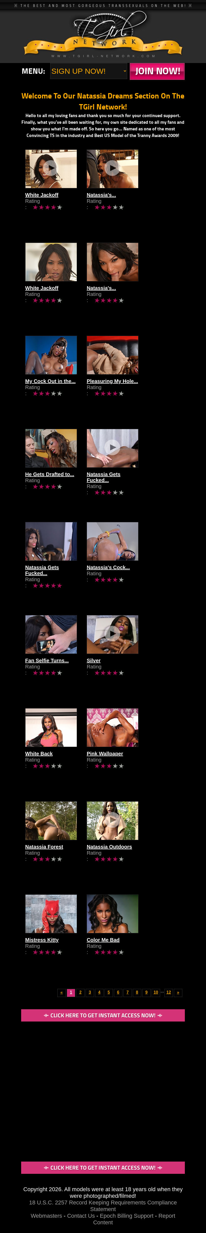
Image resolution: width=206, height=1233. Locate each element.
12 (168, 992)
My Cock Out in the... (50, 395)
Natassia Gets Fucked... (134, 488)
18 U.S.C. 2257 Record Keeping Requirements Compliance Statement (103, 1205)
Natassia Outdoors (128, 861)
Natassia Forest (44, 861)
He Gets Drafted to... (49, 488)
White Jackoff (41, 209)
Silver (113, 675)
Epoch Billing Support (127, 1216)
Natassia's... (120, 209)
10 (155, 992)
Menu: (33, 70)
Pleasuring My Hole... (131, 395)
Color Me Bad (122, 954)
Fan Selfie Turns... (47, 675)
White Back (39, 768)
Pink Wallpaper (124, 768)
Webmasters (46, 1216)
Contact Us (81, 1216)
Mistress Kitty (42, 954)
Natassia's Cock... (127, 581)
